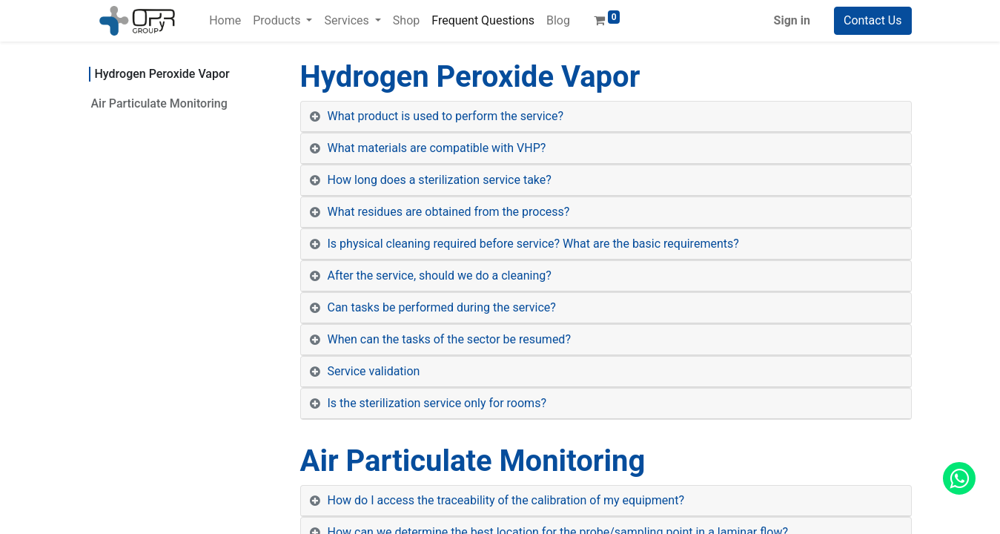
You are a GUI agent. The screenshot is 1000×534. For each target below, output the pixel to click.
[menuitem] (225, 21)
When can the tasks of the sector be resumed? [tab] (449, 339)
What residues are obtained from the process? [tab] (449, 212)
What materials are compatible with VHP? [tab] (437, 148)
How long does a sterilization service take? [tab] (440, 180)
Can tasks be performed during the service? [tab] (442, 307)
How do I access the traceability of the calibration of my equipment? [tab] (506, 500)
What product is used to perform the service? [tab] (446, 116)
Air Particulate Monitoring (159, 103)
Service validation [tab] (374, 371)
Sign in (792, 20)
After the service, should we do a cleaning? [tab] (440, 275)
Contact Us (873, 20)
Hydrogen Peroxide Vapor (162, 74)
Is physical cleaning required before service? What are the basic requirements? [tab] (533, 244)
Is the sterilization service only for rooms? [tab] (437, 403)
